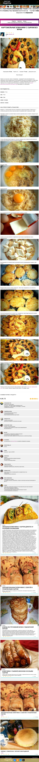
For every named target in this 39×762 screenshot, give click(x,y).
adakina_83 (11, 34)
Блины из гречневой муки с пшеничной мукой (18, 628)
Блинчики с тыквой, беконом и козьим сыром (17, 672)
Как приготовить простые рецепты (5, 2)
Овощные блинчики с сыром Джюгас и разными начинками (17, 527)
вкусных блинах (14, 441)
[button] (37, 2)
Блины (3, 525)
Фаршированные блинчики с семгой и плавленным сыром (17, 588)
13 (6, 35)
